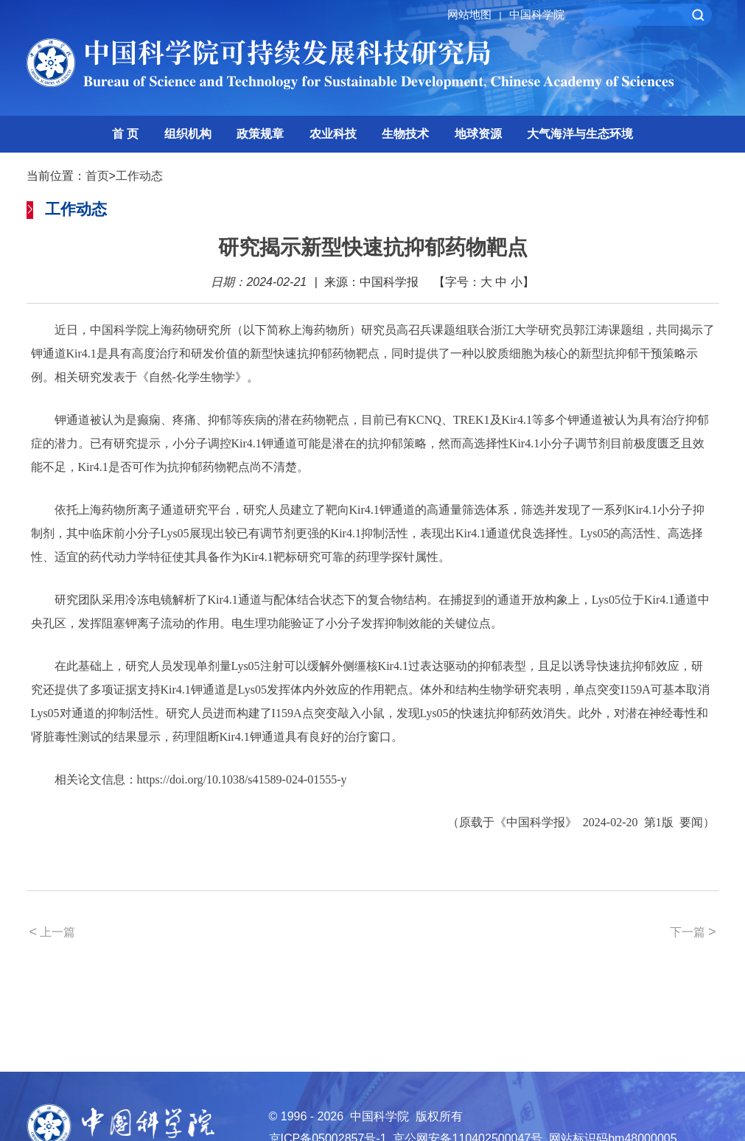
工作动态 (139, 176)
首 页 (125, 134)
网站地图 (476, 14)
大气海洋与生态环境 (580, 134)
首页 (97, 176)
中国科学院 (536, 14)
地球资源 (478, 134)
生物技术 (405, 134)
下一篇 (693, 931)
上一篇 (52, 931)
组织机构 (187, 134)
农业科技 (333, 134)
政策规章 (260, 134)
